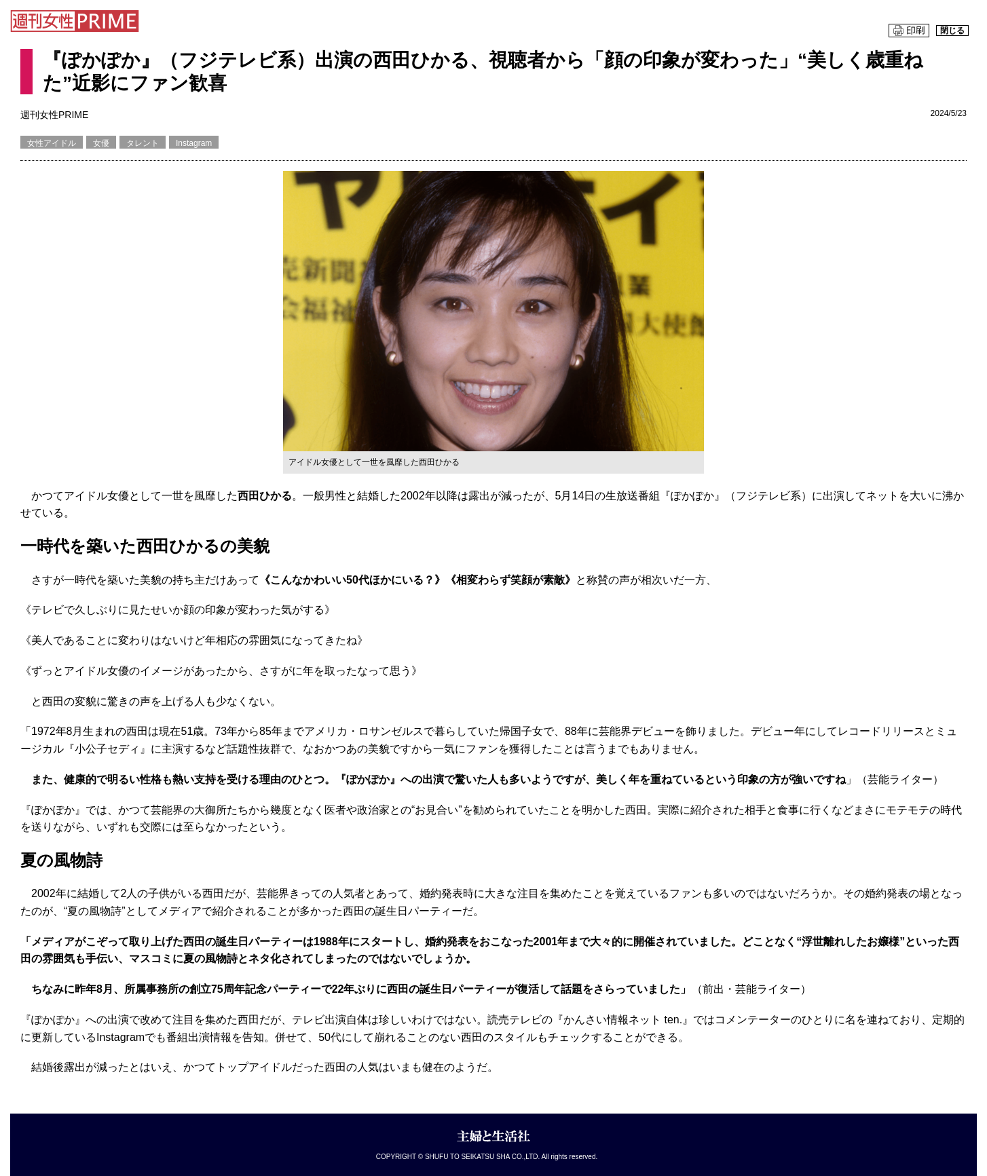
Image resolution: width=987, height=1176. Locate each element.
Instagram (194, 143)
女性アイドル (51, 143)
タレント (142, 143)
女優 (101, 143)
